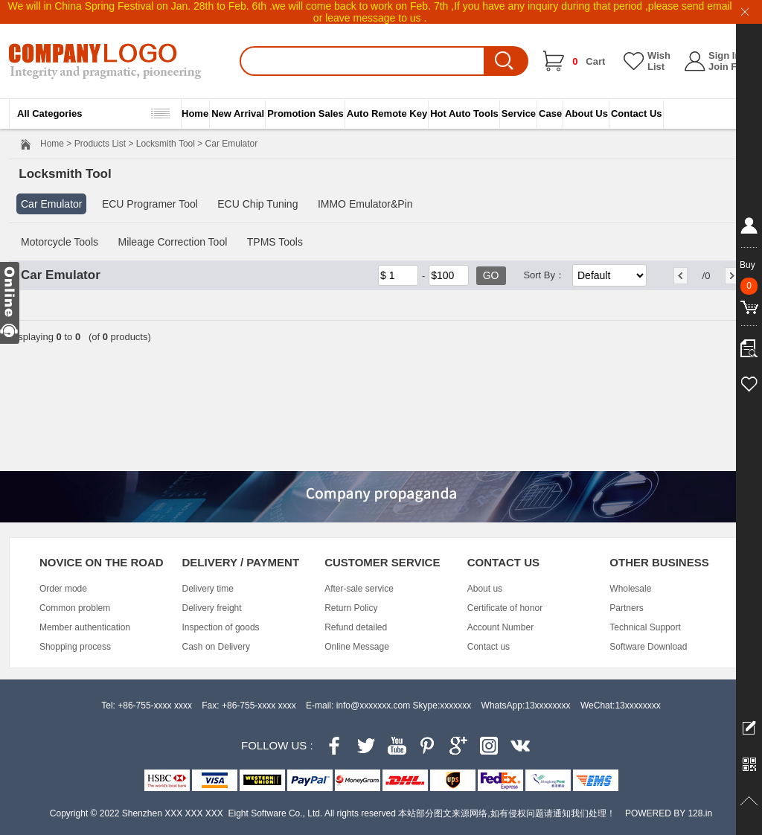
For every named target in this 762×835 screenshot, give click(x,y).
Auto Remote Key (387, 113)
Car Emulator (51, 204)
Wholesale (630, 588)
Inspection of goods (221, 627)
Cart (588, 61)
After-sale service (359, 588)
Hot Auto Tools (464, 113)
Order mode (63, 588)
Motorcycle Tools (59, 242)
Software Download (648, 647)
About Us (586, 113)
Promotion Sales (305, 113)
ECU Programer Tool (150, 204)
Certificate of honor (504, 608)
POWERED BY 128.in (668, 813)
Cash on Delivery (216, 647)
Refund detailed (355, 627)
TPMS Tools (275, 242)
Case (550, 113)
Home (195, 113)
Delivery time (208, 588)
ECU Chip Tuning (257, 204)
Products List (100, 143)
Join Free (730, 66)
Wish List (658, 61)
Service (519, 113)
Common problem (74, 608)
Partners (626, 608)
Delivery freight (212, 608)
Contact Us (636, 113)
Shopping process (75, 647)
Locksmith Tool (165, 143)
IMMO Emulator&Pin (365, 204)
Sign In (724, 55)
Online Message (356, 647)
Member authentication (84, 627)
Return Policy (350, 608)
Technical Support (644, 627)
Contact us (488, 647)
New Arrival (237, 113)
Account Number (500, 627)
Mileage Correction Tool (172, 242)
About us (484, 588)
